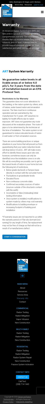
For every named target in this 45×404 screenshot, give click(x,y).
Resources (28, 5)
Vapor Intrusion (22, 319)
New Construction (22, 323)
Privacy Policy (8, 402)
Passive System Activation (22, 364)
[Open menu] (42, 12)
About (22, 288)
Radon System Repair (22, 357)
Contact (22, 302)
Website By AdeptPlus (24, 402)
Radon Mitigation (22, 316)
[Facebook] (22, 276)
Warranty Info (22, 298)
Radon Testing (23, 312)
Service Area (19, 5)
